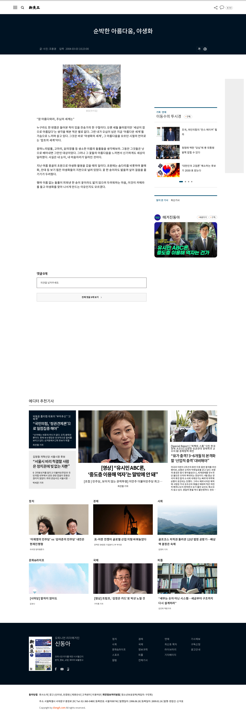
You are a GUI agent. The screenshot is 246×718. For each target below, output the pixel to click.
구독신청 (195, 644)
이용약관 (96, 695)
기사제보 (195, 639)
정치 (114, 639)
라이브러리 (170, 649)
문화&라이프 (119, 649)
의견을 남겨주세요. (49, 282)
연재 (167, 639)
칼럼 (114, 660)
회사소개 (43, 695)
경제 (140, 639)
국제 (140, 644)
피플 (140, 654)
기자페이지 (170, 654)
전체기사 (143, 660)
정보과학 (143, 649)
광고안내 (195, 649)
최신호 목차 (171, 644)
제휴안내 (76, 695)
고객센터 (86, 695)
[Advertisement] (84, 213)
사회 (114, 644)
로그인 (229, 8)
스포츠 (115, 654)
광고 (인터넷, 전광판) (59, 695)
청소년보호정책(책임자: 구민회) (137, 695)
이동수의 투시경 (168, 116)
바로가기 (203, 217)
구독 (189, 116)
